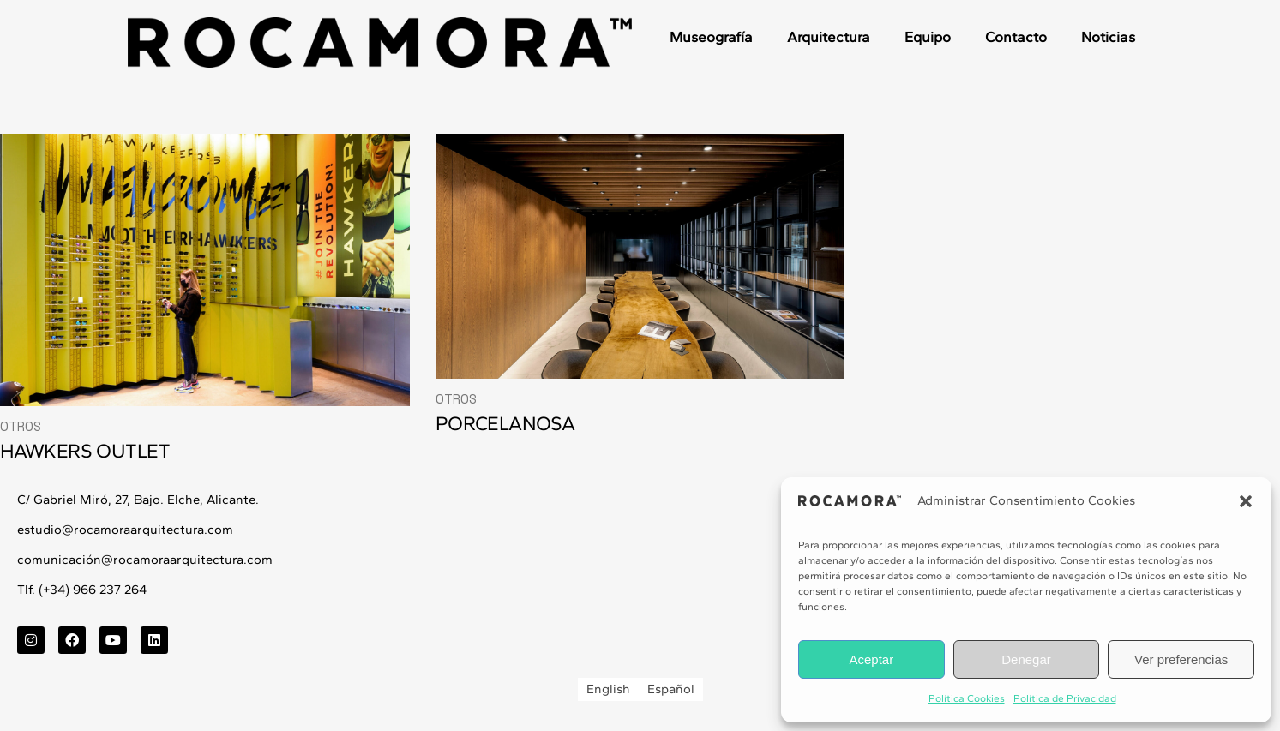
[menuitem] (608, 689)
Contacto (1016, 36)
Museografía (711, 36)
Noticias (1108, 36)
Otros (20, 426)
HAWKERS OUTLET (85, 451)
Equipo (927, 36)
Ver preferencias (1181, 659)
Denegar (1026, 659)
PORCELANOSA (505, 423)
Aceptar (871, 659)
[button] (1245, 501)
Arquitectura (828, 36)
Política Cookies (966, 698)
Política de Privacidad (1064, 698)
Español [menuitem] (670, 689)
